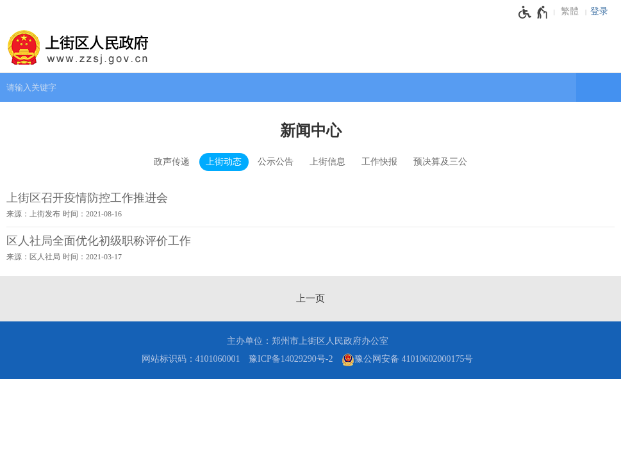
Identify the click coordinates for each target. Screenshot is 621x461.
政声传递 (172, 161)
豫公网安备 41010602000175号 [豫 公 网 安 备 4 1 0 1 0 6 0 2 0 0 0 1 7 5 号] (408, 359)
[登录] (602, 11)
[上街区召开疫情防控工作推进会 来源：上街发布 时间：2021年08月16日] (310, 205)
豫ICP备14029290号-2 (291, 359)
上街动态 (224, 161)
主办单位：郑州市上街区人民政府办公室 (307, 341)
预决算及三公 (440, 161)
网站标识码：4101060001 (191, 359)
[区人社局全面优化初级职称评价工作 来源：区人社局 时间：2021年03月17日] (310, 248)
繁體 (570, 11)
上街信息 (327, 161)
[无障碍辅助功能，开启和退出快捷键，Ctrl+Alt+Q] (533, 12)
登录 (599, 11)
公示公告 (276, 161)
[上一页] (310, 298)
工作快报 (379, 161)
